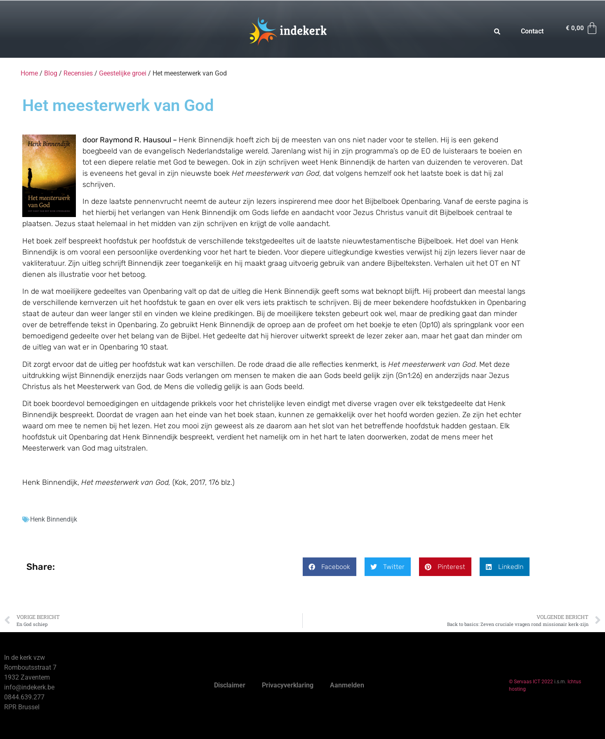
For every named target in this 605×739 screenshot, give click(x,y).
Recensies (78, 73)
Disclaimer (229, 685)
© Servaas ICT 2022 (531, 682)
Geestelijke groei (122, 73)
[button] (329, 566)
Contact (532, 31)
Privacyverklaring (287, 685)
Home (29, 73)
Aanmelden (347, 685)
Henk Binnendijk (53, 519)
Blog (50, 73)
